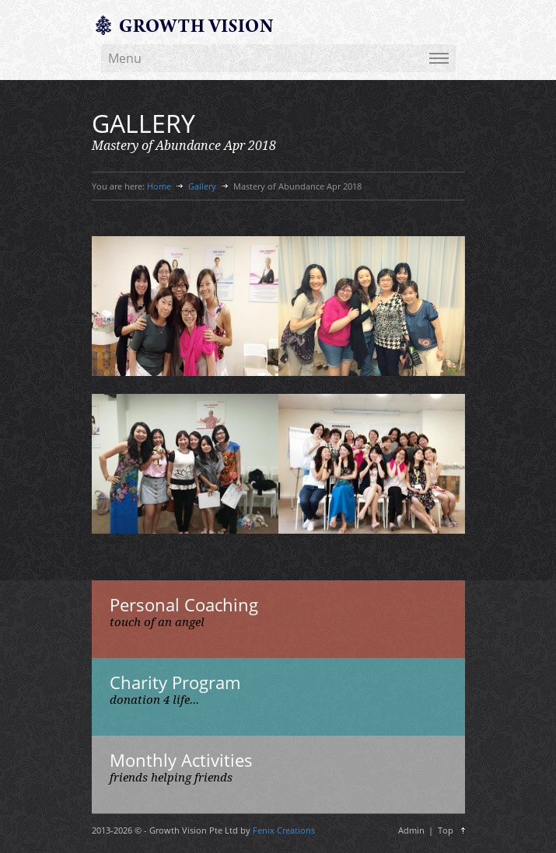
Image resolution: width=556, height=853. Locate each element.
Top (445, 830)
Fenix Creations (284, 830)
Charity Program (175, 682)
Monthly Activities (181, 759)
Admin (411, 830)
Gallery (202, 186)
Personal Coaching (184, 604)
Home (159, 186)
